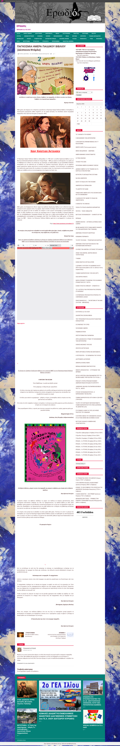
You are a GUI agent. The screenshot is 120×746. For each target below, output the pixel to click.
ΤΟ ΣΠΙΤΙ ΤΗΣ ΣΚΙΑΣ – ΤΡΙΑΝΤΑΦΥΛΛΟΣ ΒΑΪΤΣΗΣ (89, 240)
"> (17, 364)
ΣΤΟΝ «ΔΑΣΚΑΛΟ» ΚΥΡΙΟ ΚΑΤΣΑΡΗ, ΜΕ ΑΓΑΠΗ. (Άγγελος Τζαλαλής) (25, 702)
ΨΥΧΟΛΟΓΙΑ (73, 41)
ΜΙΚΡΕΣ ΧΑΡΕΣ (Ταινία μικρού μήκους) (86, 147)
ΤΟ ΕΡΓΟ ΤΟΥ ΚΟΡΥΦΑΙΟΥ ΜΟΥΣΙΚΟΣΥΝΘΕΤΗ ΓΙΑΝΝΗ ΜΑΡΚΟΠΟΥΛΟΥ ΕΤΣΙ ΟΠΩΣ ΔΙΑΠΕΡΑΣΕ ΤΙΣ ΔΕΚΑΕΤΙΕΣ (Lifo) (88, 405)
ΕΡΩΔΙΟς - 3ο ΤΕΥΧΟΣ (81, 450)
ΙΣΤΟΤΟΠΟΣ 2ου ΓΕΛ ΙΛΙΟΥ (83, 312)
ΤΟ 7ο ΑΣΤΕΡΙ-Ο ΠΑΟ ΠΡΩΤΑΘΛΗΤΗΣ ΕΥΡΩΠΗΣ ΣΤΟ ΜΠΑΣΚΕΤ (88, 291)
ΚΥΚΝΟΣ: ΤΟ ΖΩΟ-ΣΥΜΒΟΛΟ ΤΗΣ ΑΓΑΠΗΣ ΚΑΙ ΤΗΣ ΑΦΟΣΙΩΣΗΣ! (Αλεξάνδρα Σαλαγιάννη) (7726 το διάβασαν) (89, 489)
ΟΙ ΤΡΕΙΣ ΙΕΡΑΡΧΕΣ (81, 158)
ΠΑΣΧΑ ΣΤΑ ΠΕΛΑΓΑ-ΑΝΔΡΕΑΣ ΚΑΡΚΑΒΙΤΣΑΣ (88, 208)
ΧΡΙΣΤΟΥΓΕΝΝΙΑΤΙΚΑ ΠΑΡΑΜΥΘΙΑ (85, 336)
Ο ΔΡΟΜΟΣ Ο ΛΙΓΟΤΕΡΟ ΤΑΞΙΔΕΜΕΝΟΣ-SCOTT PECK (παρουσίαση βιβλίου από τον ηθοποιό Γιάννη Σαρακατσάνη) (89, 268)
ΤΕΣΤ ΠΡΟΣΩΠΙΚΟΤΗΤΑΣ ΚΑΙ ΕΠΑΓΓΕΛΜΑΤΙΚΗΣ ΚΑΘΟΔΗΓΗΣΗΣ (88, 320)
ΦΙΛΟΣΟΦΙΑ (37, 41)
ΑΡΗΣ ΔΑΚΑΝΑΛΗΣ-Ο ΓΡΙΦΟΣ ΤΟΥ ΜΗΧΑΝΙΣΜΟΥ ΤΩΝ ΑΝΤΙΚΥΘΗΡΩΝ (89, 340)
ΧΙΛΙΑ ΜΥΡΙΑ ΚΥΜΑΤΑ (81, 277)
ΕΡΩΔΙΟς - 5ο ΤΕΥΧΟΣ (81, 444)
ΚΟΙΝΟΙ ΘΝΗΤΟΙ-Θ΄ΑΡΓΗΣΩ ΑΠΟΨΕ (85, 262)
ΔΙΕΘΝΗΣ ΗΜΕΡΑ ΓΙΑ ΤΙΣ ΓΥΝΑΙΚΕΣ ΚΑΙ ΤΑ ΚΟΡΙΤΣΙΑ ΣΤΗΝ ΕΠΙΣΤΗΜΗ (87, 170)
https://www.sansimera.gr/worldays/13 (63, 224)
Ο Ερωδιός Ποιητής (81, 436)
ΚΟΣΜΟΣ (49, 36)
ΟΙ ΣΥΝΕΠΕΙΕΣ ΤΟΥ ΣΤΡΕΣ (82, 325)
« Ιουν (78, 124)
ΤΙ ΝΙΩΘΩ (78, 259)
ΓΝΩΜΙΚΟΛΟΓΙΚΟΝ (81, 332)
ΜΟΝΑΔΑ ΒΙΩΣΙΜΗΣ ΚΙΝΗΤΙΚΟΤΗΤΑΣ (86, 367)
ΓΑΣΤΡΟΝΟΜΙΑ (69, 33)
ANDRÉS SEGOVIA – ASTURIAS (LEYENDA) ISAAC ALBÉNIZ (89, 223)
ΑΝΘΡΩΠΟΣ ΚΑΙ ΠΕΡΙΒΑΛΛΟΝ (84, 186)
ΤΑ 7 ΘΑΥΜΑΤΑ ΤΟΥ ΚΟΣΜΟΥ (83, 135)
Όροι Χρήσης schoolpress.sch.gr (52, 744)
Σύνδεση (32, 1)
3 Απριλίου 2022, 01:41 (27, 650)
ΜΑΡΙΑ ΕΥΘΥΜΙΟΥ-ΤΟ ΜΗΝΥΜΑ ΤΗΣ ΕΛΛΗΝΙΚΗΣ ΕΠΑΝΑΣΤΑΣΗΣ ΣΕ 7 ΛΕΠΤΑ (89, 281)
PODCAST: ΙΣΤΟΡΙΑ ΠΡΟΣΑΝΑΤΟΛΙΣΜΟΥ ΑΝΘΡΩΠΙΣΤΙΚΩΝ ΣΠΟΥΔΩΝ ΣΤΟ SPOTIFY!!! (87, 382)
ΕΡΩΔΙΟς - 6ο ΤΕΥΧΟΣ (81, 441)
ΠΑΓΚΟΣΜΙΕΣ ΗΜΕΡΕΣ (82, 328)
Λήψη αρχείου (21, 324)
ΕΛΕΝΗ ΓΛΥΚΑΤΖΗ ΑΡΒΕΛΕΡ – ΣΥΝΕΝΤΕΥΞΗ (87, 286)
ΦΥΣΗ (45, 41)
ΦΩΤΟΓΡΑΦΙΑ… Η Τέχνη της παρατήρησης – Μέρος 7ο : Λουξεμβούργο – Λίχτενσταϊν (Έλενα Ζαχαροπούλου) (26, 730)
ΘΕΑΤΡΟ (97, 33)
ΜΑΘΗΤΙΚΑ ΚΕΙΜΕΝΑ (97, 41)
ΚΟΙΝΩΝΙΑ (41, 36)
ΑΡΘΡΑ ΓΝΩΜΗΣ (28, 33)
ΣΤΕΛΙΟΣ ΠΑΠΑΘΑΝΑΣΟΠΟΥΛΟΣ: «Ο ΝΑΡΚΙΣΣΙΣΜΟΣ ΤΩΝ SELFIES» (85, 393)
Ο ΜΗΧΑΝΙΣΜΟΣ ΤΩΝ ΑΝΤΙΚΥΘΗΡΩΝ (85, 138)
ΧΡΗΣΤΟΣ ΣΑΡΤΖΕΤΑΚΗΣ (82, 348)
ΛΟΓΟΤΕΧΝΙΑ (34, 54)
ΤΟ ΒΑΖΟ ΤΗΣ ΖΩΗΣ (81, 162)
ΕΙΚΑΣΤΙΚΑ (79, 33)
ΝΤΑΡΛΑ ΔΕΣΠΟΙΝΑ (24, 54)
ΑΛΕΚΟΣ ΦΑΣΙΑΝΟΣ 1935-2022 (84, 345)
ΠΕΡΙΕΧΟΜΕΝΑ (84, 41)
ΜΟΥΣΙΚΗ (77, 36)
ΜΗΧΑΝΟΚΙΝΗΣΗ (60, 36)
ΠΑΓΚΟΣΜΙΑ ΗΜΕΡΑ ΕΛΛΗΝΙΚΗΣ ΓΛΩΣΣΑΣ (87, 166)
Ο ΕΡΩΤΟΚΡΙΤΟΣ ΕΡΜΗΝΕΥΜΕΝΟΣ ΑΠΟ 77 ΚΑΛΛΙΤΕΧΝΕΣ (87, 143)
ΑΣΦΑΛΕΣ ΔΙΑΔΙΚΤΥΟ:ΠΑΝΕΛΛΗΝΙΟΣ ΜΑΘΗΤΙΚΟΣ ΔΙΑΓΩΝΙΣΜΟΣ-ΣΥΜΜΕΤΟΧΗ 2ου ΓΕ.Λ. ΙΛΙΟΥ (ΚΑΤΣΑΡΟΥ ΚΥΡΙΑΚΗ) (58, 716)
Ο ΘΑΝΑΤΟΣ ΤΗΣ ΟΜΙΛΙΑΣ (83, 204)
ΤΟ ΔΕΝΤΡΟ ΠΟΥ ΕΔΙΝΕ (82, 189)
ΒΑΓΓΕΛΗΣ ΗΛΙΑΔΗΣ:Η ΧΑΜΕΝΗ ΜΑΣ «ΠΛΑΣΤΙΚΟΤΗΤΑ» (86, 423)
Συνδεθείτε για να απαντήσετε (25, 664)
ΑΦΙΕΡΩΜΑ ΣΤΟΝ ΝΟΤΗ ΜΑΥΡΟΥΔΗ (85, 233)
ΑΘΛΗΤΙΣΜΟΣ (39, 33)
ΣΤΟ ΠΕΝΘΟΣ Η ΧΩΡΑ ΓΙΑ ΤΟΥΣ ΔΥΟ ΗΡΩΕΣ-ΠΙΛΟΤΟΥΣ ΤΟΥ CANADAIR (87, 411)
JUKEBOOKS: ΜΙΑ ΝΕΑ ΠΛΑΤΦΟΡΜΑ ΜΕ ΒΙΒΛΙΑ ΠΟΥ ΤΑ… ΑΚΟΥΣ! (88, 388)
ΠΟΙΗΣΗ (45, 39)
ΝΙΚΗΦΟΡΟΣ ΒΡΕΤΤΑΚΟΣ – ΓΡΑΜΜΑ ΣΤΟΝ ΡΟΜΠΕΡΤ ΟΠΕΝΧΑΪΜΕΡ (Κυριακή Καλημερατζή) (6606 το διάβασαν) (89, 501)
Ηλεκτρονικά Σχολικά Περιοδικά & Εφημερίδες (16, 1)
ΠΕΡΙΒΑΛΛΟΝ (36, 39)
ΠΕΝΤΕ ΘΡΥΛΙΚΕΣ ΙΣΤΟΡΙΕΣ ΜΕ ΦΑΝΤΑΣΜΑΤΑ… (88, 352)
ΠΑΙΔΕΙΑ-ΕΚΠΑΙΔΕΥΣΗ (23, 39)
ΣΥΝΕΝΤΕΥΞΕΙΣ (55, 39)
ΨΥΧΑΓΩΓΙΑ (64, 41)
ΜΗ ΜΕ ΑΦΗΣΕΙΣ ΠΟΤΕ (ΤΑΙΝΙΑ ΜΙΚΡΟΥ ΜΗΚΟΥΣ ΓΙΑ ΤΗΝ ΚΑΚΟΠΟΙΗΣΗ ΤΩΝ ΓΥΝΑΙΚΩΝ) (89, 228)
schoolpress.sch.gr (21, 740)
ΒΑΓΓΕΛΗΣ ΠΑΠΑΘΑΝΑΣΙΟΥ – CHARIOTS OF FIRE (89, 215)
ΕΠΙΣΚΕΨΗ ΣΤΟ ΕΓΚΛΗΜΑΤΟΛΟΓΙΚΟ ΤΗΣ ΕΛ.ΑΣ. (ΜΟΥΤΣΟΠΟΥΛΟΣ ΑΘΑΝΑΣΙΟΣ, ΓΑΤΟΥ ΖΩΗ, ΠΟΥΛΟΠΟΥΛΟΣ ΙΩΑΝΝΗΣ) (92, 701)
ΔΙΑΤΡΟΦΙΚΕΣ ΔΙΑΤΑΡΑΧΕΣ (83, 359)
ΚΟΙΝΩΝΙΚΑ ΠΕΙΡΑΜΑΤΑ (82, 237)
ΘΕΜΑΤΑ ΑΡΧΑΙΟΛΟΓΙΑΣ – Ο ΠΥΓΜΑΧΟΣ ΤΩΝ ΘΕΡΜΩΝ (88, 371)
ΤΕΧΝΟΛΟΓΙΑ (20, 41)
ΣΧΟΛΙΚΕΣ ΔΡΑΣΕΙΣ (82, 39)
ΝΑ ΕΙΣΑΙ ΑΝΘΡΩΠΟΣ (81, 178)
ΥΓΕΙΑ (28, 41)
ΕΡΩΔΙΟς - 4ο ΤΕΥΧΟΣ (81, 447)
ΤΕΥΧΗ (18, 33)
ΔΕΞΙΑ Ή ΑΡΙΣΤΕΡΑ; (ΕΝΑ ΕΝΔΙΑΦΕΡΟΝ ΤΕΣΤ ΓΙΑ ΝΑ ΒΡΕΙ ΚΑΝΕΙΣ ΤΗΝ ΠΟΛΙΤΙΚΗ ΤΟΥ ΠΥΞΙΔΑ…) (89, 377)
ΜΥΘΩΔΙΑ (78, 218)
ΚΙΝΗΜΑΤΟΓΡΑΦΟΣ (30, 36)
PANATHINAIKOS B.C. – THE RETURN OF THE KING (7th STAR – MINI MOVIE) (89, 302)
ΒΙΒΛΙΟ (59, 33)
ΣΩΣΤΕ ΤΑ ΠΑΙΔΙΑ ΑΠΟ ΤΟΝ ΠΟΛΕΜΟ (86, 182)
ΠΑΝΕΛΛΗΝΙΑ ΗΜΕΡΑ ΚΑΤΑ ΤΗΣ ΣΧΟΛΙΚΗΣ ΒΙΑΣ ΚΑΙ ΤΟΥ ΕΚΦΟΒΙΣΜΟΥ (89, 194)
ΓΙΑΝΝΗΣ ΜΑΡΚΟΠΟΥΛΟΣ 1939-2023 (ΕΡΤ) (87, 273)
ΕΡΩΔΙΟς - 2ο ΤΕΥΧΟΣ (81, 452)
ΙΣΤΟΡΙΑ (19, 36)
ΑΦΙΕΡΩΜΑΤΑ (50, 33)
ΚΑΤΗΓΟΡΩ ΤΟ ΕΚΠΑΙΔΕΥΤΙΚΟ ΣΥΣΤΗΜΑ (86, 175)
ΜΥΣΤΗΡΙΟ (86, 36)
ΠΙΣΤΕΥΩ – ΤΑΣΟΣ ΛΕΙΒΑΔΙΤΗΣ (84, 211)
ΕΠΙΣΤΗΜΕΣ (88, 33)
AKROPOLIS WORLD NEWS (83, 363)
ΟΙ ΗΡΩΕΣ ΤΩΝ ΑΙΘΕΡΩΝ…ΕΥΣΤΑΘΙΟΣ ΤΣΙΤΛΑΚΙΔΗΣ (89, 250)
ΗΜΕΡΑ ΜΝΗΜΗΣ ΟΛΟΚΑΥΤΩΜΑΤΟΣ (85, 155)
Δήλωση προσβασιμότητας (69, 744)
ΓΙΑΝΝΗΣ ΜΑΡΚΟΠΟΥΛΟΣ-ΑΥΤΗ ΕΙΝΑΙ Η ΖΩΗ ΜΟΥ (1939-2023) (89, 399)
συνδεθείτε (35, 672)
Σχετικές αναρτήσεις (82, 55)
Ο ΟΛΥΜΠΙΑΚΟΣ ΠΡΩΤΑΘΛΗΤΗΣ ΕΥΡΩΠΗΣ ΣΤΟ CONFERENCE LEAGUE (88, 296)
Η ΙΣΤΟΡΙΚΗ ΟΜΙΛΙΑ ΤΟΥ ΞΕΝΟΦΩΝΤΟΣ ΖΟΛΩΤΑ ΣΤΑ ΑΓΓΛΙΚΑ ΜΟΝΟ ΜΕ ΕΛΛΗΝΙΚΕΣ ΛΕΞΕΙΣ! (88, 417)
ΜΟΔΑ (69, 36)
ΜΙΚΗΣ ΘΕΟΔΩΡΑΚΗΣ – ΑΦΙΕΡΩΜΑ (85, 151)
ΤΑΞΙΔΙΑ (93, 39)
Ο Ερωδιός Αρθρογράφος (82, 433)
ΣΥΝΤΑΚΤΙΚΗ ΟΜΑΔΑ (68, 39)
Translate (78, 95)
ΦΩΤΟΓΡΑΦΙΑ (53, 41)
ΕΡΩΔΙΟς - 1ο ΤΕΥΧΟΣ (81, 455)
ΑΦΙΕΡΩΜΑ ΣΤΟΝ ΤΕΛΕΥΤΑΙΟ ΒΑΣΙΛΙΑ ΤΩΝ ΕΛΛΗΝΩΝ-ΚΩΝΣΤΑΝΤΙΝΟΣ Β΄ (87, 245)
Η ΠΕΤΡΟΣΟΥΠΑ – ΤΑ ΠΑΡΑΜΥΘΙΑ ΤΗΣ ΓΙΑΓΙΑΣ (88, 356)
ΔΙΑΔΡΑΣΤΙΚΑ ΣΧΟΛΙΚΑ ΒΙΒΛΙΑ (84, 316)
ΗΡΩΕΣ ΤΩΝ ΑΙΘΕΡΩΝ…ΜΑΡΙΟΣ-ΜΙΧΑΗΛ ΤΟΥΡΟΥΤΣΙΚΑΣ (86, 254)
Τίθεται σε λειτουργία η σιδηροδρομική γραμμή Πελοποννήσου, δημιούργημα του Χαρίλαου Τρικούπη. (86, 52)
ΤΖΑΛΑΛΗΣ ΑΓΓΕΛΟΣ (29, 649)
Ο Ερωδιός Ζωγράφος (81, 438)
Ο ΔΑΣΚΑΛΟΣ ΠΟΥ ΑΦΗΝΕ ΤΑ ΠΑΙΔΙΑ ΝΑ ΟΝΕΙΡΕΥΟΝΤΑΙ (86, 199)
